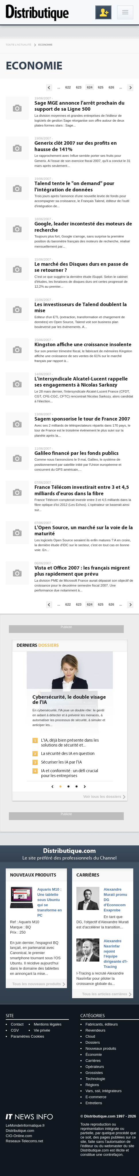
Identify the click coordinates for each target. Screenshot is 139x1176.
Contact (17, 1024)
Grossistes (94, 1073)
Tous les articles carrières (104, 994)
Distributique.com (20, 1130)
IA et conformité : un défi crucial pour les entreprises (69, 773)
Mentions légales (47, 1024)
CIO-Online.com (19, 1136)
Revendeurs (95, 1030)
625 (100, 87)
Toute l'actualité (18, 44)
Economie (45, 44)
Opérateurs (95, 1066)
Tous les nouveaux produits (36, 984)
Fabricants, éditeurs (102, 1024)
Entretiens (94, 1103)
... (58, 87)
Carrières (93, 1060)
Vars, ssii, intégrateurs (104, 1091)
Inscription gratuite (103, 12)
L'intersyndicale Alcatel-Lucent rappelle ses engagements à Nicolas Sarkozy (81, 382)
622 (68, 87)
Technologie (95, 1079)
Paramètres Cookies (27, 1036)
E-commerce (96, 1097)
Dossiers (93, 1042)
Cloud (90, 1036)
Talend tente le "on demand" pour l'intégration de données (74, 186)
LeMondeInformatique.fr (25, 1125)
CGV (15, 1030)
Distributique (37, 12)
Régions (92, 1085)
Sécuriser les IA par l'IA (61, 762)
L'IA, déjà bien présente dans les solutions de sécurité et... (70, 743)
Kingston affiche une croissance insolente (83, 345)
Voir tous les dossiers (102, 796)
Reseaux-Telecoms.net (24, 1141)
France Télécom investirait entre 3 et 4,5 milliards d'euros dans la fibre (81, 490)
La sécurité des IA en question (67, 753)
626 (111, 87)
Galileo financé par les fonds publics (76, 453)
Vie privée (42, 1030)
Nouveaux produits (101, 1048)
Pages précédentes (49, 87)
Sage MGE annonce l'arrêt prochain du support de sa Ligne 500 (79, 106)
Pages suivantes (130, 87)
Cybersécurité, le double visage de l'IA (69, 700)
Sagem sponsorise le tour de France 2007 (82, 419)
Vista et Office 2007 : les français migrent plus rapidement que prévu (82, 571)
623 (79, 87)
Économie (94, 1054)
